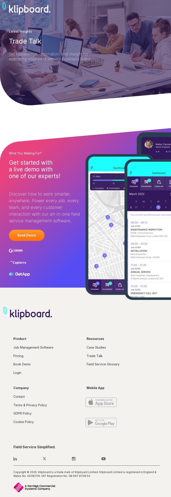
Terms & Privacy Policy (30, 405)
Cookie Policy (23, 422)
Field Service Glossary (103, 364)
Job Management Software (33, 347)
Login (17, 373)
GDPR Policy (22, 413)
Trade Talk (95, 356)
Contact (19, 396)
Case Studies (96, 347)
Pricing (18, 356)
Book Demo (27, 235)
